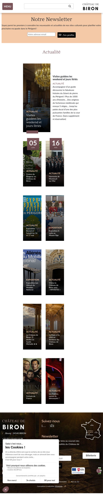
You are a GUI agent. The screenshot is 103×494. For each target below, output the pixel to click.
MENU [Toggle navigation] (7, 6)
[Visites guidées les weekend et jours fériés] (36, 97)
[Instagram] (44, 426)
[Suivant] (98, 470)
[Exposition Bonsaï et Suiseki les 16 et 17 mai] (32, 218)
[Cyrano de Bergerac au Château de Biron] (32, 163)
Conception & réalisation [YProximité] (51, 486)
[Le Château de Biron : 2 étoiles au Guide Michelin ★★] (32, 327)
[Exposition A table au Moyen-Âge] (55, 218)
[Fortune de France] (32, 381)
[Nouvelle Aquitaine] (78, 470)
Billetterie (91, 455)
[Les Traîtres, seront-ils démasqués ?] (55, 381)
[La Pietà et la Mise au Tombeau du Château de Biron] (55, 327)
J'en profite (66, 35)
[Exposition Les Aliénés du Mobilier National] (32, 272)
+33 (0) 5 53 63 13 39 (12, 438)
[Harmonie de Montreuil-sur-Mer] (55, 163)
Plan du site (75, 482)
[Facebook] (52, 426)
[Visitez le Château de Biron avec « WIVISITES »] (55, 272)
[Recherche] (49, 6)
